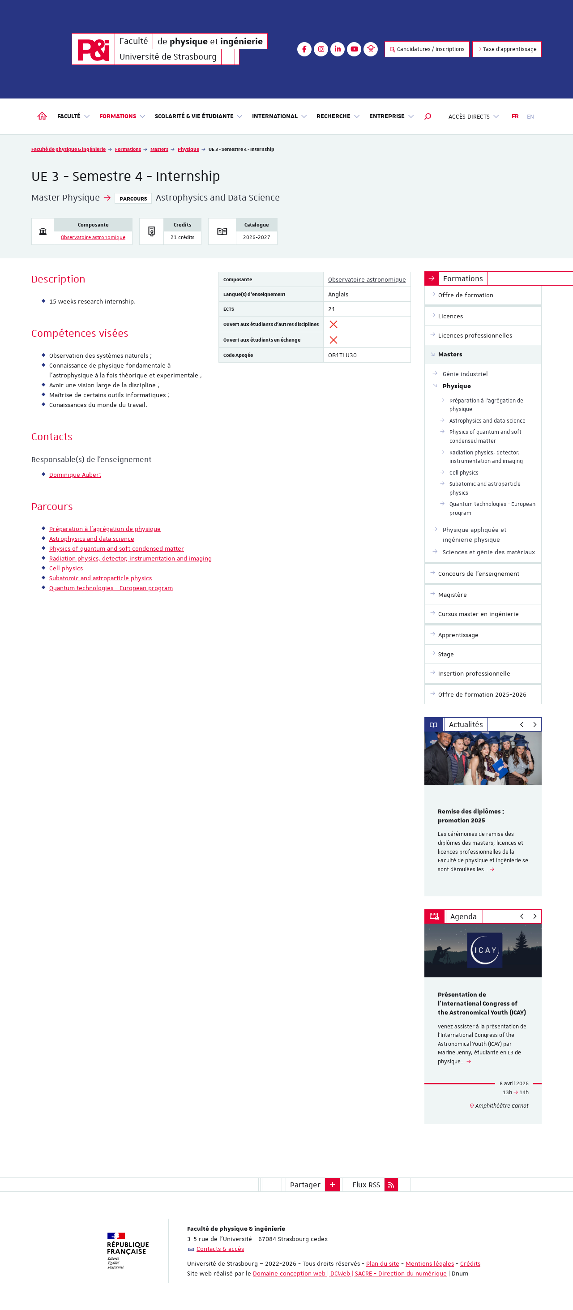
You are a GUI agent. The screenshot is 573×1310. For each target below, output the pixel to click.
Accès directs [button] (474, 116)
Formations (128, 149)
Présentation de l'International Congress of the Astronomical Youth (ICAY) (482, 1004)
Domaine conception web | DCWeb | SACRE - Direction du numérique (350, 1273)
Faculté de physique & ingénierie (68, 149)
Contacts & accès (220, 1249)
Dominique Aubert (75, 475)
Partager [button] (305, 1185)
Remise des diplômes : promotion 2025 (471, 816)
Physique (188, 149)
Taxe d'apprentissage (507, 49)
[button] (428, 116)
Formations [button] (122, 116)
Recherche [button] (338, 116)
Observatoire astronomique (93, 237)
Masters (159, 149)
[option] (483, 814)
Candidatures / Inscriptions (427, 49)
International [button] (280, 116)
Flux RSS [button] (366, 1185)
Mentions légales (430, 1263)
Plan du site (382, 1263)
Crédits (470, 1263)
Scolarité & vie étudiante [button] (199, 116)
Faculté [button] (73, 116)
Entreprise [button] (392, 116)
